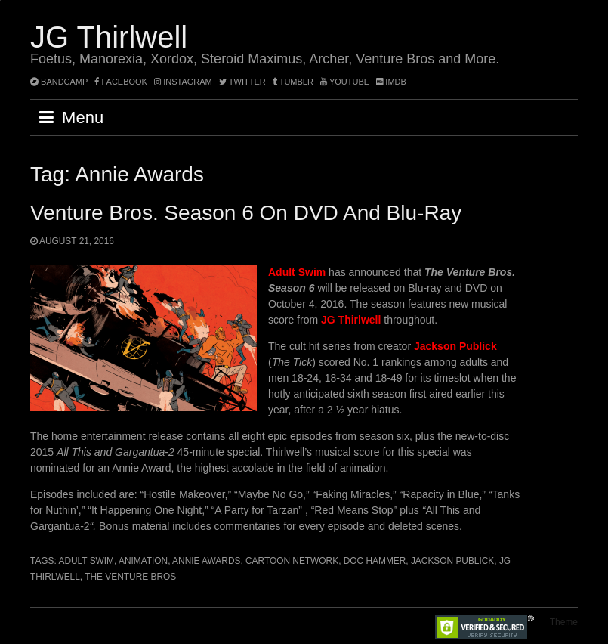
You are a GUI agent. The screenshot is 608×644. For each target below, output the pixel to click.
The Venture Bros (130, 576)
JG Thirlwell (108, 37)
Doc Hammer (375, 561)
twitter (242, 81)
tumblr (294, 81)
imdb (391, 81)
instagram (183, 81)
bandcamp (59, 81)
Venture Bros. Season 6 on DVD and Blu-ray (245, 212)
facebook (120, 81)
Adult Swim (86, 561)
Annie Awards (206, 561)
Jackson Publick (452, 561)
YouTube (344, 81)
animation (143, 561)
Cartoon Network (291, 561)
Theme (564, 622)
